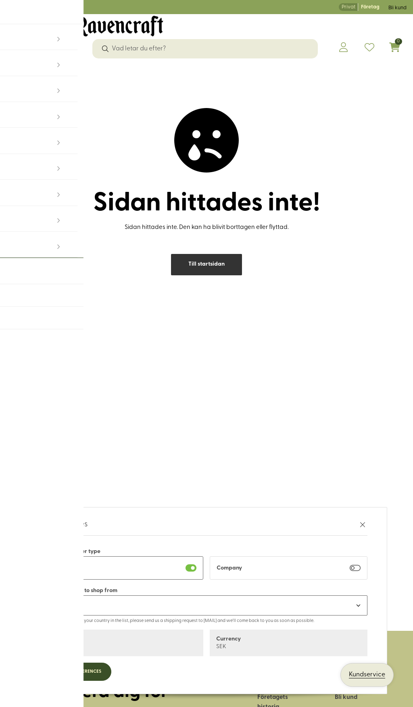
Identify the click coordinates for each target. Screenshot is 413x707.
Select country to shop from (81, 591)
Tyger (15, 74)
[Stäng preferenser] (362, 524)
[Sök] (105, 48)
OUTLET (372, 74)
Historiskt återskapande (315, 74)
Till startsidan (206, 272)
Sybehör (43, 74)
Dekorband (80, 74)
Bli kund (397, 7)
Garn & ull (120, 74)
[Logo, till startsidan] (84, 32)
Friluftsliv (217, 74)
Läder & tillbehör (169, 74)
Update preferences (78, 672)
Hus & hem (254, 74)
